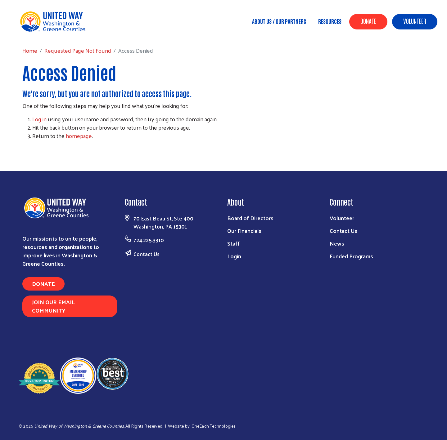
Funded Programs (351, 256)
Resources (329, 21)
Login (234, 256)
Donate (368, 21)
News (337, 243)
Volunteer (414, 21)
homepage (79, 136)
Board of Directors (250, 218)
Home (36, 31)
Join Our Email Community (53, 306)
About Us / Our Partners (279, 21)
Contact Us (146, 254)
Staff (233, 243)
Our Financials (244, 230)
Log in (39, 119)
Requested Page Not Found (85, 31)
